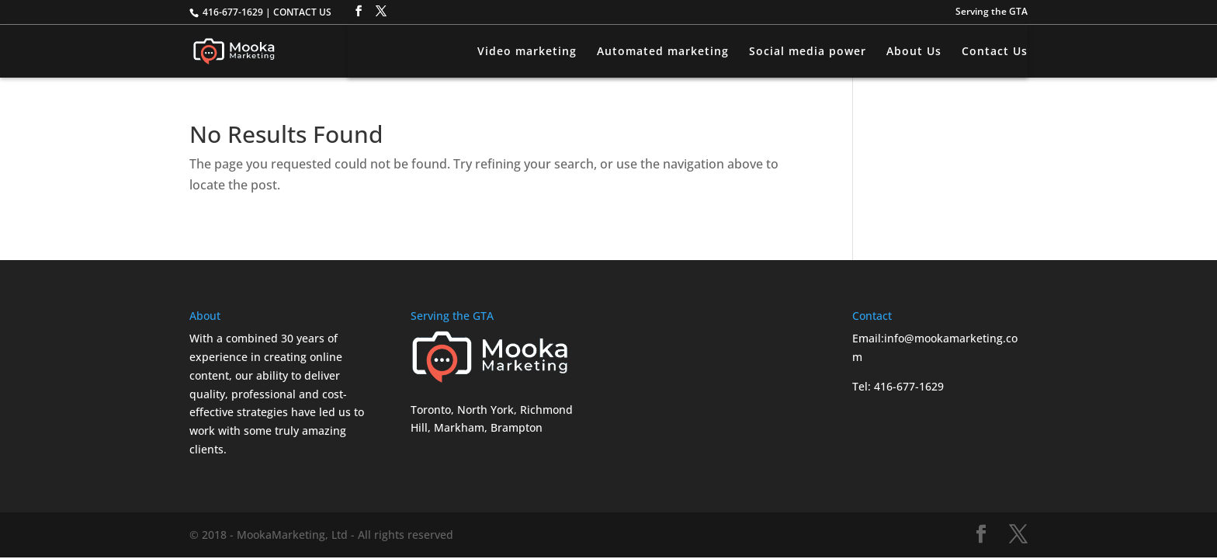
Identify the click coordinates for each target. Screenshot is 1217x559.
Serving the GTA (991, 12)
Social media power (807, 52)
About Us (913, 52)
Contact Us (995, 52)
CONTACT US (302, 12)
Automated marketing (663, 52)
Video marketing (527, 52)
